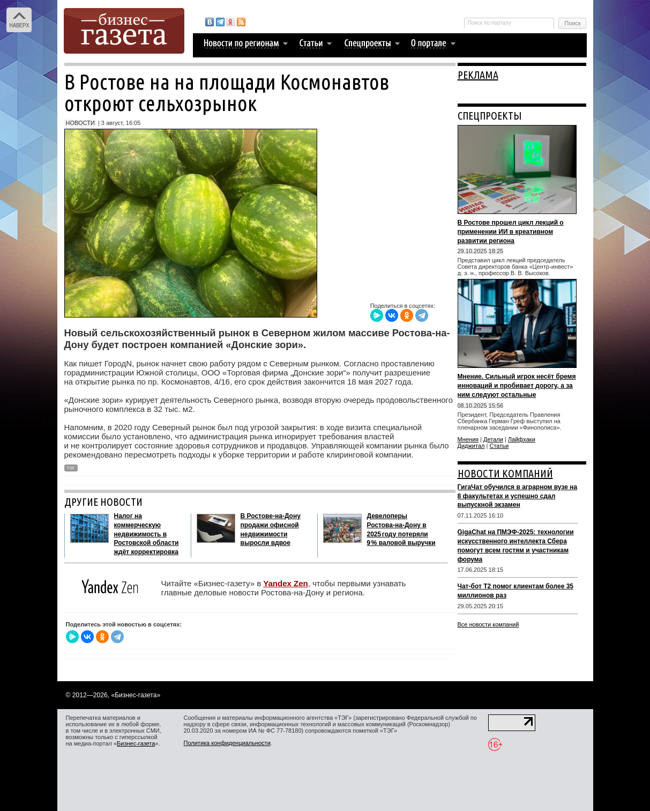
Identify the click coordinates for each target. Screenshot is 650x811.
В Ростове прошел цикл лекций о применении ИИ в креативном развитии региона (511, 232)
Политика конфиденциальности (227, 743)
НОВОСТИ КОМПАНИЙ (505, 473)
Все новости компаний (488, 624)
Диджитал (471, 446)
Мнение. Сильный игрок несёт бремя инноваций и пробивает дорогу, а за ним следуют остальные (517, 386)
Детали (493, 439)
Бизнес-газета (136, 743)
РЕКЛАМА (478, 75)
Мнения (468, 439)
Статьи (499, 446)
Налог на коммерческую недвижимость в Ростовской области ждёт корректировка (146, 534)
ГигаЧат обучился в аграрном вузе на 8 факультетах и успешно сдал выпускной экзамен (518, 496)
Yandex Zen (285, 583)
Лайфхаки (521, 439)
